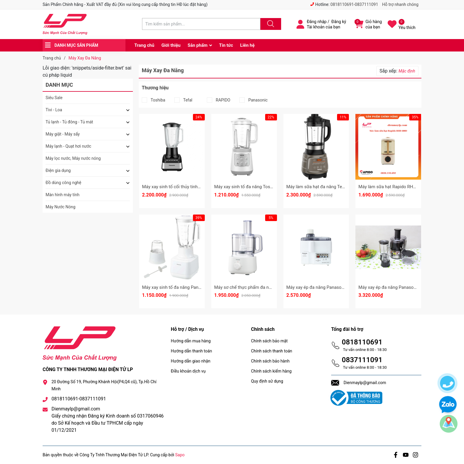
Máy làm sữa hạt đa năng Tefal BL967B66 (327, 186)
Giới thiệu (171, 45)
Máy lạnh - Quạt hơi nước (68, 146)
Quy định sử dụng (267, 381)
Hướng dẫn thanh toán (191, 351)
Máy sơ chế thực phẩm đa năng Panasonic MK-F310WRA (270, 287)
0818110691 (362, 342)
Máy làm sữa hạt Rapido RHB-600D (392, 186)
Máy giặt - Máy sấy (63, 134)
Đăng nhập (317, 21)
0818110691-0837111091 (354, 4)
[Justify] (270, 24)
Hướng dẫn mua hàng (190, 341)
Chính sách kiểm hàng (271, 371)
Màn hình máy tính (63, 194)
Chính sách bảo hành (270, 361)
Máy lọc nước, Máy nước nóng (73, 158)
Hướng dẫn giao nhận (190, 361)
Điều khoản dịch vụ (188, 371)
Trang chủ (144, 45)
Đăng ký (338, 21)
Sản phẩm (197, 45)
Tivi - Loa (54, 109)
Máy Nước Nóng (60, 206)
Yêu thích (407, 27)
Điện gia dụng (58, 170)
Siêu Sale (54, 97)
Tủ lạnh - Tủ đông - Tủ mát (69, 122)
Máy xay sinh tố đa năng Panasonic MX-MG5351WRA (194, 287)
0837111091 (362, 360)
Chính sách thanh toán (271, 351)
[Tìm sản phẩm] (201, 24)
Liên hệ (247, 45)
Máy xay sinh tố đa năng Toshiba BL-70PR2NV (259, 186)
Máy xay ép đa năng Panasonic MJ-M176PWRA (333, 287)
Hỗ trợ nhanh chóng (400, 4)
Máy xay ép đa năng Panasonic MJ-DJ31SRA (402, 287)
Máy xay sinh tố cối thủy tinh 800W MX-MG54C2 (189, 186)
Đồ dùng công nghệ (63, 182)
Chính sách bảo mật (269, 341)
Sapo (180, 454)
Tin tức (226, 45)
